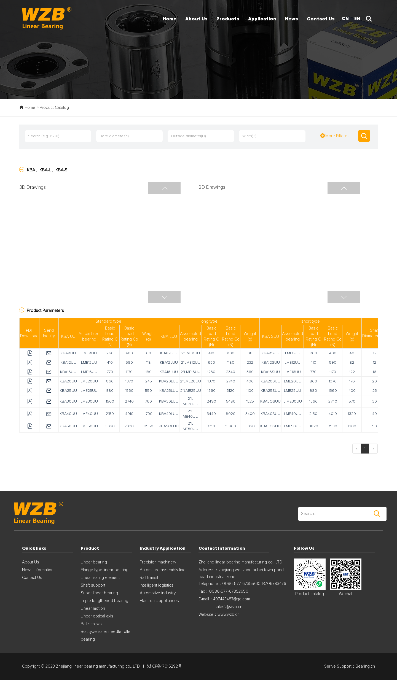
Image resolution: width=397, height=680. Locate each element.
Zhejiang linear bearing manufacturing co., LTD (240, 562)
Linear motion (93, 608)
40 (352, 353)
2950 (148, 426)
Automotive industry (158, 593)
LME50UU (89, 426)
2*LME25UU (190, 391)
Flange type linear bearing (104, 570)
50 (374, 426)
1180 (230, 363)
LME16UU (89, 372)
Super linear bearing (99, 593)
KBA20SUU (270, 381)
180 (149, 372)
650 (211, 363)
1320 (352, 414)
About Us (30, 562)
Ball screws (91, 624)
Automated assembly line (163, 570)
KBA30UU (68, 401)
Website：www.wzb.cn (219, 614)
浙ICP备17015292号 (164, 666)
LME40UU (89, 414)
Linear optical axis (97, 616)
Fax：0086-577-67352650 (223, 591)
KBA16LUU (169, 372)
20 (374, 381)
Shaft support (93, 585)
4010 (129, 414)
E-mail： (205, 599)
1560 (129, 391)
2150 (110, 414)
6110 (211, 426)
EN (357, 18)
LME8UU (89, 353)
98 (250, 353)
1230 (211, 372)
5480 (230, 401)
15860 (230, 426)
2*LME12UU (190, 363)
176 (352, 381)
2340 (230, 372)
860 (110, 381)
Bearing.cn (365, 666)
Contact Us (32, 578)
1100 (250, 391)
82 (352, 363)
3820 (110, 426)
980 (110, 391)
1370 (129, 381)
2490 (211, 401)
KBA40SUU (270, 414)
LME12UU (89, 363)
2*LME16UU (190, 372)
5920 (250, 426)
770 (110, 372)
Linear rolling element (100, 578)
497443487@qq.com (231, 599)
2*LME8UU (190, 353)
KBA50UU (68, 426)
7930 (129, 426)
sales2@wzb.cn (228, 607)
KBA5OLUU (169, 426)
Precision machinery (158, 562)
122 (352, 372)
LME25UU (89, 391)
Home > (29, 108)
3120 (231, 391)
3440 (211, 414)
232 (250, 363)
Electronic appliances (159, 601)
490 (250, 381)
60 (148, 353)
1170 (129, 372)
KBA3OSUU (270, 401)
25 (374, 391)
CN (345, 18)
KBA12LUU (169, 363)
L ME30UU (292, 401)
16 (374, 372)
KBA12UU (68, 363)
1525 (250, 401)
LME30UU (89, 401)
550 (148, 391)
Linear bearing (94, 562)
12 (374, 363)
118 (148, 363)
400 (129, 353)
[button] (164, 297)
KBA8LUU (168, 353)
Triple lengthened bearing (104, 601)
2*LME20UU (190, 381)
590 (129, 363)
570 (352, 401)
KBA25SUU (270, 391)
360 (250, 372)
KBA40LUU (168, 414)
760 (148, 401)
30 (374, 401)
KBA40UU (68, 414)
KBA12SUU (270, 363)
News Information (37, 570)
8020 (230, 414)
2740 (230, 381)
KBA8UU (68, 353)
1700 (148, 414)
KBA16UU (68, 372)
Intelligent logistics (156, 585)
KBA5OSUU (270, 426)
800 (230, 353)
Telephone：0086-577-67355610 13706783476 (242, 584)
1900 (352, 426)
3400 (250, 414)
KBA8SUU (270, 353)
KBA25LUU (168, 391)
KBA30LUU (168, 401)
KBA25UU (68, 391)
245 (148, 381)
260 (110, 353)
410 (211, 353)
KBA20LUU (168, 381)
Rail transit (149, 578)
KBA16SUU (270, 372)
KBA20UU (68, 381)
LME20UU (89, 381)
